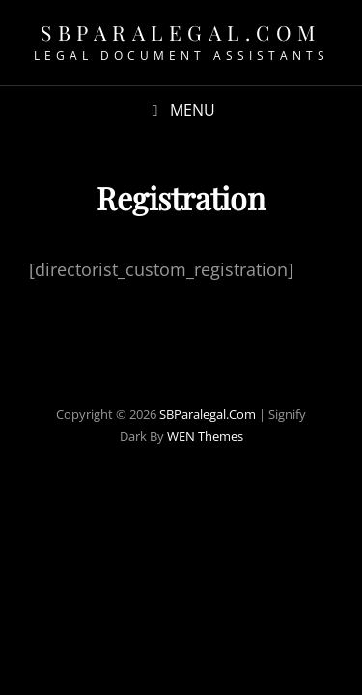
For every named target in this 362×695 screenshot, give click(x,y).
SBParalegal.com (181, 31)
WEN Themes (205, 436)
